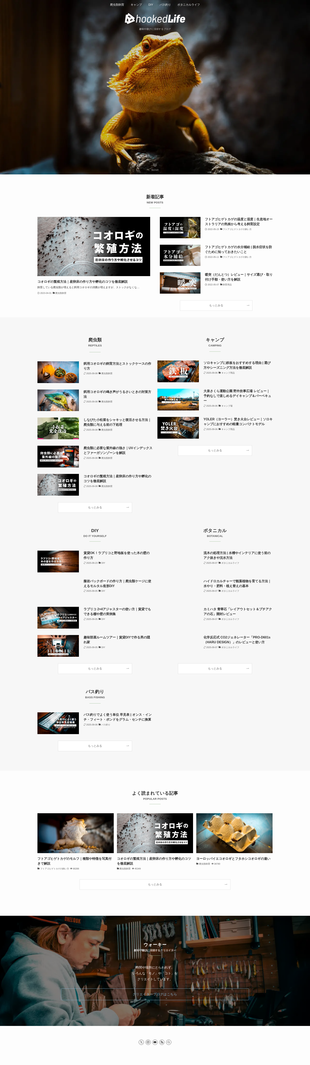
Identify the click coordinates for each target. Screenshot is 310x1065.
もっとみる (216, 305)
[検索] (168, 1042)
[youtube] (155, 1042)
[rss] (161, 1042)
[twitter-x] (141, 1042)
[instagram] (148, 1042)
